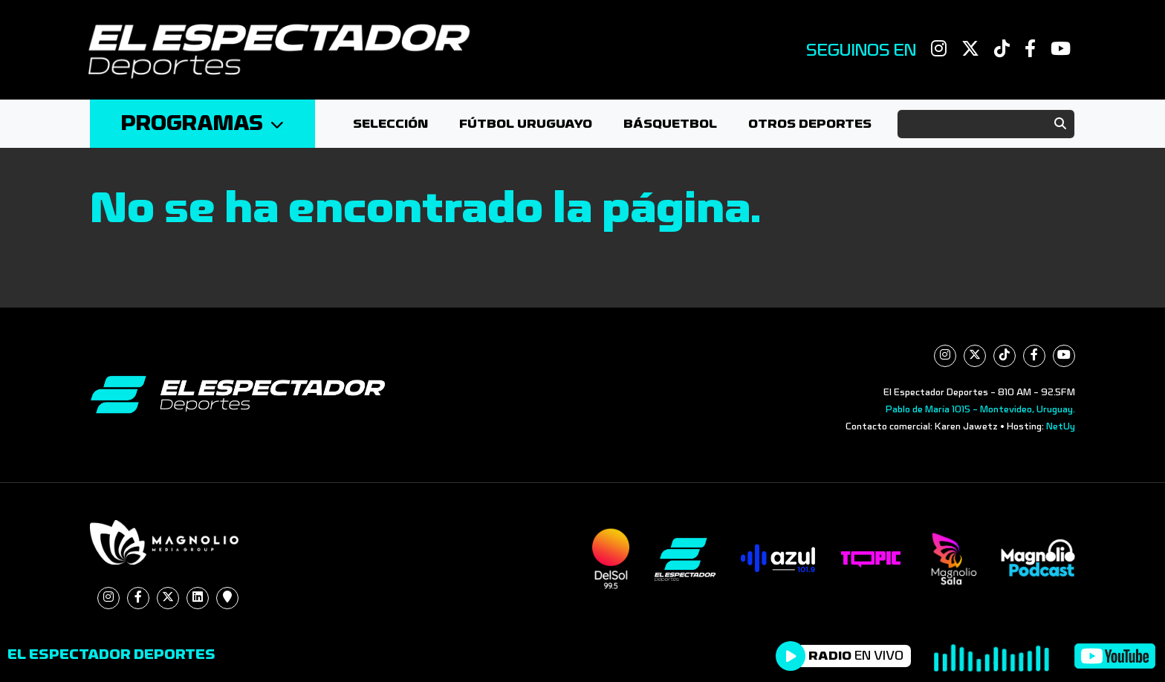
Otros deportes (810, 124)
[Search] (986, 124)
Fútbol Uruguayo (525, 124)
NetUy (1060, 426)
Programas (202, 123)
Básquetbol (670, 124)
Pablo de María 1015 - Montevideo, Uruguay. (980, 409)
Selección (390, 124)
